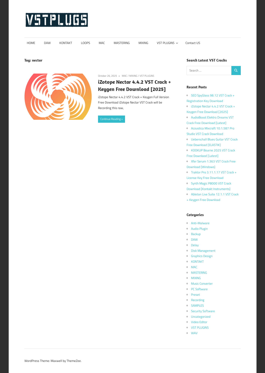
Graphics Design (201, 256)
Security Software (203, 311)
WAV (194, 333)
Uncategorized (200, 316)
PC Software (199, 289)
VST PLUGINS (167, 42)
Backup (196, 234)
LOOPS (85, 42)
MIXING (143, 42)
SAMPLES (197, 305)
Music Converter (202, 283)
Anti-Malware (200, 223)
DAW (47, 42)
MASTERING (122, 42)
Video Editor (199, 322)
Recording (197, 300)
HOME (31, 42)
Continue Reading (110, 119)
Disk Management (203, 250)
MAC (102, 42)
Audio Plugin (199, 228)
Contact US (192, 42)
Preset (195, 294)
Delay (195, 245)
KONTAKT (65, 42)
